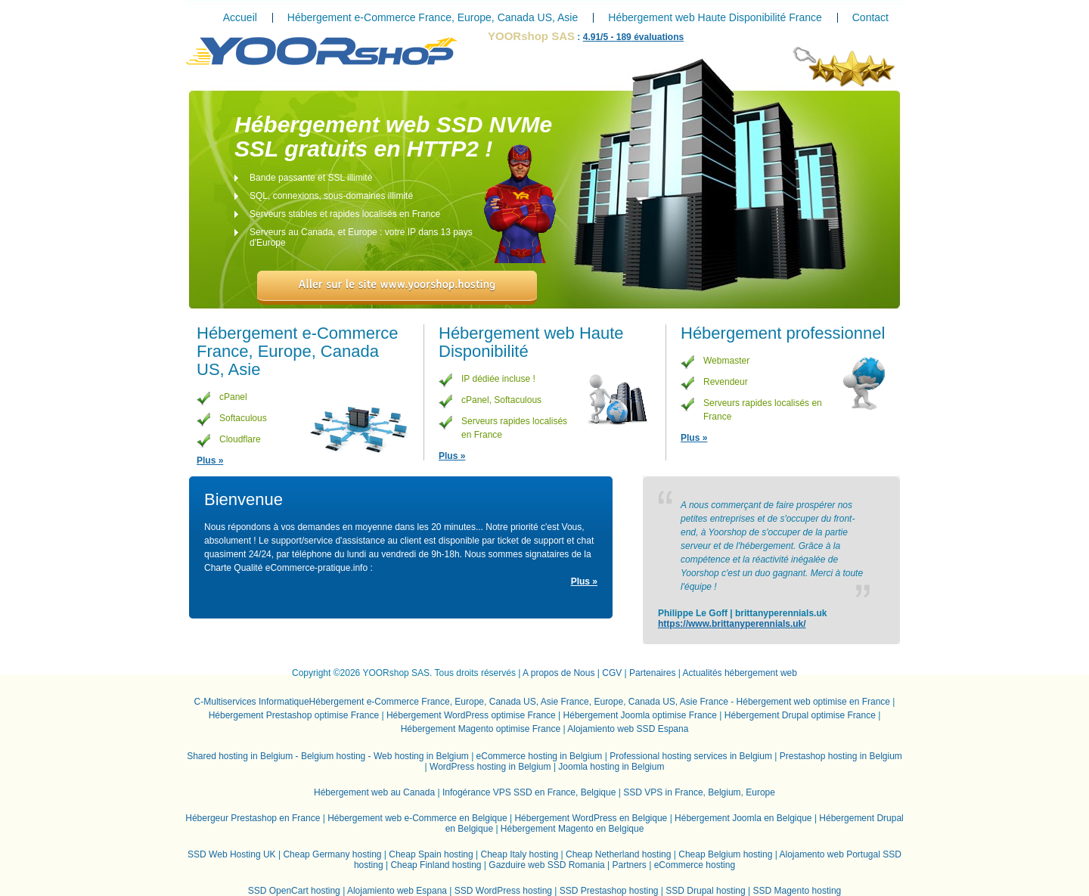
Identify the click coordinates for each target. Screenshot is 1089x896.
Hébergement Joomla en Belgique (743, 818)
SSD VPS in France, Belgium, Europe (699, 792)
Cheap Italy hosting (520, 854)
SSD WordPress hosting (503, 890)
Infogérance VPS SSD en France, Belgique (529, 792)
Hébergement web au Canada (374, 792)
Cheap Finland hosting (435, 865)
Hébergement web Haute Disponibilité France (714, 17)
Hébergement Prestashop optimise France (294, 715)
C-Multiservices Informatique (251, 701)
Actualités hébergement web (740, 673)
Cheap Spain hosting (431, 854)
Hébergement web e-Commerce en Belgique (417, 818)
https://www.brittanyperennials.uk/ (732, 624)
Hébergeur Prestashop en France (252, 818)
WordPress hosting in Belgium (490, 766)
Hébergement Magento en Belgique (572, 828)
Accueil (240, 17)
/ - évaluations (633, 37)
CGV (612, 673)
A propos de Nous (558, 673)
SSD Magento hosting (797, 890)
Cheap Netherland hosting (618, 854)
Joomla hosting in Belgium (611, 766)
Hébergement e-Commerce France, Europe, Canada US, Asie (432, 17)
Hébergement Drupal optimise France (800, 715)
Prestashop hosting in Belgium (841, 756)
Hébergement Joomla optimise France (640, 715)
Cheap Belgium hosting (725, 854)
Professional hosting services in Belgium (691, 756)
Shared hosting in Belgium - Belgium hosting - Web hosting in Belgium (328, 756)
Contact (870, 17)
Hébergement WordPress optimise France (471, 715)
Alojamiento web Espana (397, 890)
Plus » (210, 460)
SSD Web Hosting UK (232, 854)
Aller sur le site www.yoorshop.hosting (397, 284)
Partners (630, 865)
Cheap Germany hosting (332, 854)
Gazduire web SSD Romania (546, 865)
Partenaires (652, 673)
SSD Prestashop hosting (609, 890)
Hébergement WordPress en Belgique (590, 818)
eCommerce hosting (694, 865)
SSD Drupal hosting (705, 890)
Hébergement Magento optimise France (480, 729)
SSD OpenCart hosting (294, 890)
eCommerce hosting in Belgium (539, 756)
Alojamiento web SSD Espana (627, 729)
